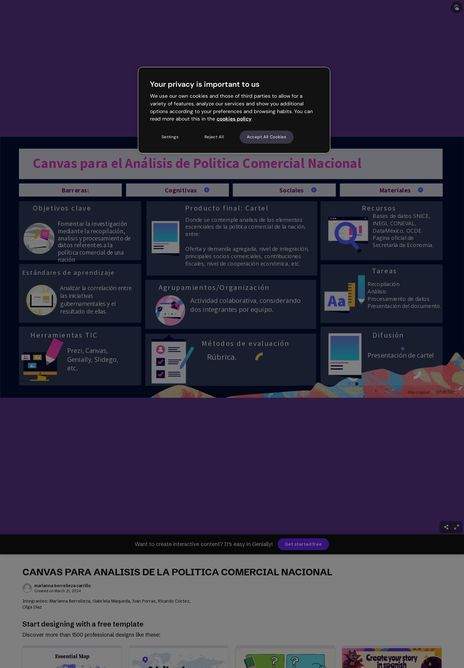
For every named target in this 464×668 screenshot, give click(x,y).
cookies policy (234, 118)
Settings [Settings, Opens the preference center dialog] (170, 136)
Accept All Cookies (266, 136)
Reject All (214, 136)
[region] (234, 110)
